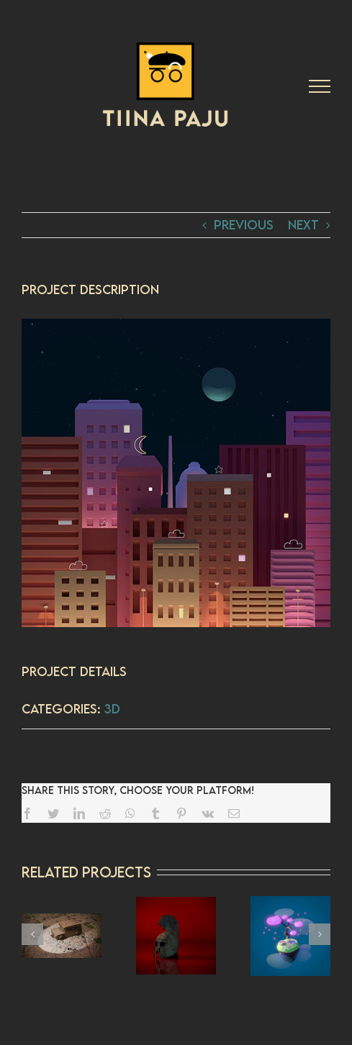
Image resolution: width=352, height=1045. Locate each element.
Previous (244, 224)
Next (303, 224)
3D (112, 708)
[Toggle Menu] (319, 86)
